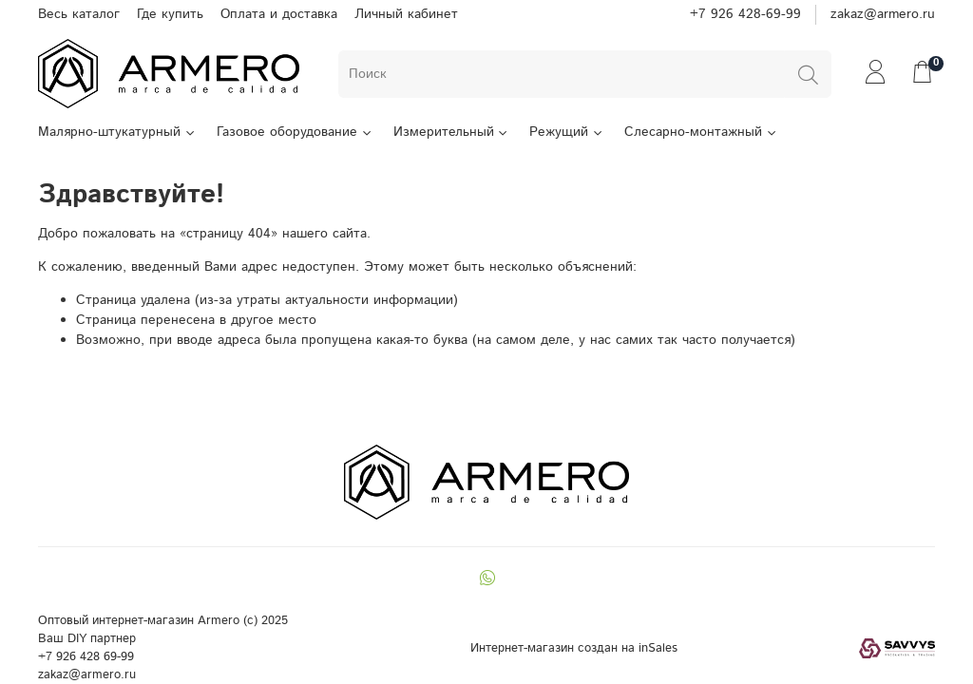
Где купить (170, 14)
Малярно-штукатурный (117, 132)
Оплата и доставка (278, 14)
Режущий (566, 132)
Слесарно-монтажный (701, 132)
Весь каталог (79, 14)
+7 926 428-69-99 (745, 14)
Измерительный (451, 132)
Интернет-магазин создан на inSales (573, 647)
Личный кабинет (406, 14)
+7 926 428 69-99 (86, 656)
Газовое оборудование (295, 132)
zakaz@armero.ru (882, 14)
